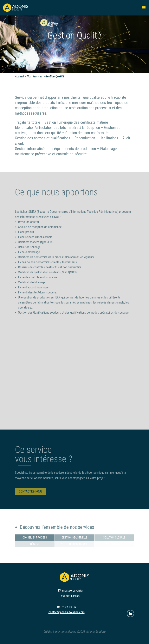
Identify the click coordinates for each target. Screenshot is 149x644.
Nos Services (35, 76)
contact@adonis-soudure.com (67, 612)
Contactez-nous (30, 493)
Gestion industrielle (74, 537)
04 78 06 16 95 (66, 607)
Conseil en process (35, 537)
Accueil (19, 76)
